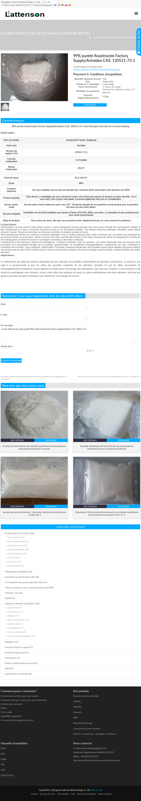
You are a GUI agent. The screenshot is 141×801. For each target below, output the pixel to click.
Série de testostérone (15, 541)
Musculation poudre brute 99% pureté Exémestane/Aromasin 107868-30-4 (109, 376)
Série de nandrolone (15, 545)
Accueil (34, 794)
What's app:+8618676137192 (17, 5)
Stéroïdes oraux (12, 593)
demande (90, 105)
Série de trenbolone (15, 553)
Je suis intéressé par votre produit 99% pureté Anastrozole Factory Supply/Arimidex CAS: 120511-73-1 (68, 335)
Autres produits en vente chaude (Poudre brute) (117, 37)
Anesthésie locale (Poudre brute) (20, 577)
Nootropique (11, 658)
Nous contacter (105, 794)
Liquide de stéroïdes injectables (19, 603)
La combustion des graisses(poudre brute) (24, 582)
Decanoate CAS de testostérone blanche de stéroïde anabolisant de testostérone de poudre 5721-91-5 (106, 513)
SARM (8, 598)
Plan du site (97, 790)
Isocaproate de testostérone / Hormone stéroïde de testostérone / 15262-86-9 (34, 513)
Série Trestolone (13, 537)
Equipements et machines (16, 673)
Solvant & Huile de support (17, 647)
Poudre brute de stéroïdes (17, 533)
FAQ (73, 794)
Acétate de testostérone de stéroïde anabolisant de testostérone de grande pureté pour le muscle (34, 447)
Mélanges (11, 616)
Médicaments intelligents (16, 571)
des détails (17, 440)
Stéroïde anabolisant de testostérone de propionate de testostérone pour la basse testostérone (106, 447)
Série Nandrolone (14, 628)
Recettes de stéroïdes (86, 794)
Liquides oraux (12, 608)
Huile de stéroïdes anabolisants (19, 636)
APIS (7, 668)
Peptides (9, 642)
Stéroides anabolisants (16, 549)
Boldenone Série (13, 566)
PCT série (11, 558)
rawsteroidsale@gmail (43, 5)
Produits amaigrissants (15, 652)
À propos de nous (47, 794)
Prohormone (12, 562)
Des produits (63, 794)
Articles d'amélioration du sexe (19, 663)
